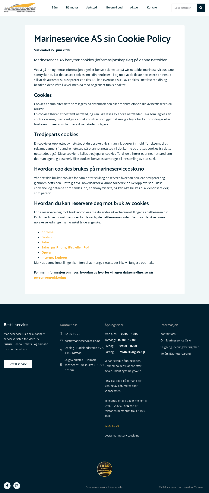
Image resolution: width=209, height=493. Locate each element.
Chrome (47, 232)
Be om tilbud (114, 7)
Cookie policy (117, 486)
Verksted (92, 7)
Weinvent (198, 486)
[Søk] (201, 8)
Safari (46, 242)
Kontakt (152, 7)
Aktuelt (134, 7)
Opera (46, 252)
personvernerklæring (50, 277)
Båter (55, 7)
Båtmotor (72, 7)
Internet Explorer (54, 257)
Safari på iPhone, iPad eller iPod (65, 247)
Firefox (47, 237)
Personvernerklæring (96, 486)
